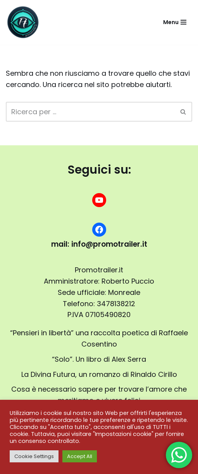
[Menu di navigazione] (174, 22)
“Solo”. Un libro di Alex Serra (99, 359)
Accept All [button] (79, 456)
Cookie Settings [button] (34, 456)
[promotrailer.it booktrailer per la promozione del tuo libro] (23, 22)
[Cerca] (90, 112)
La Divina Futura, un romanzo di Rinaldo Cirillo (99, 374)
